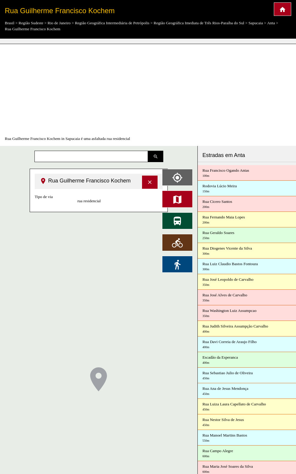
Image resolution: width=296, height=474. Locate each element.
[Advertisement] (148, 90)
